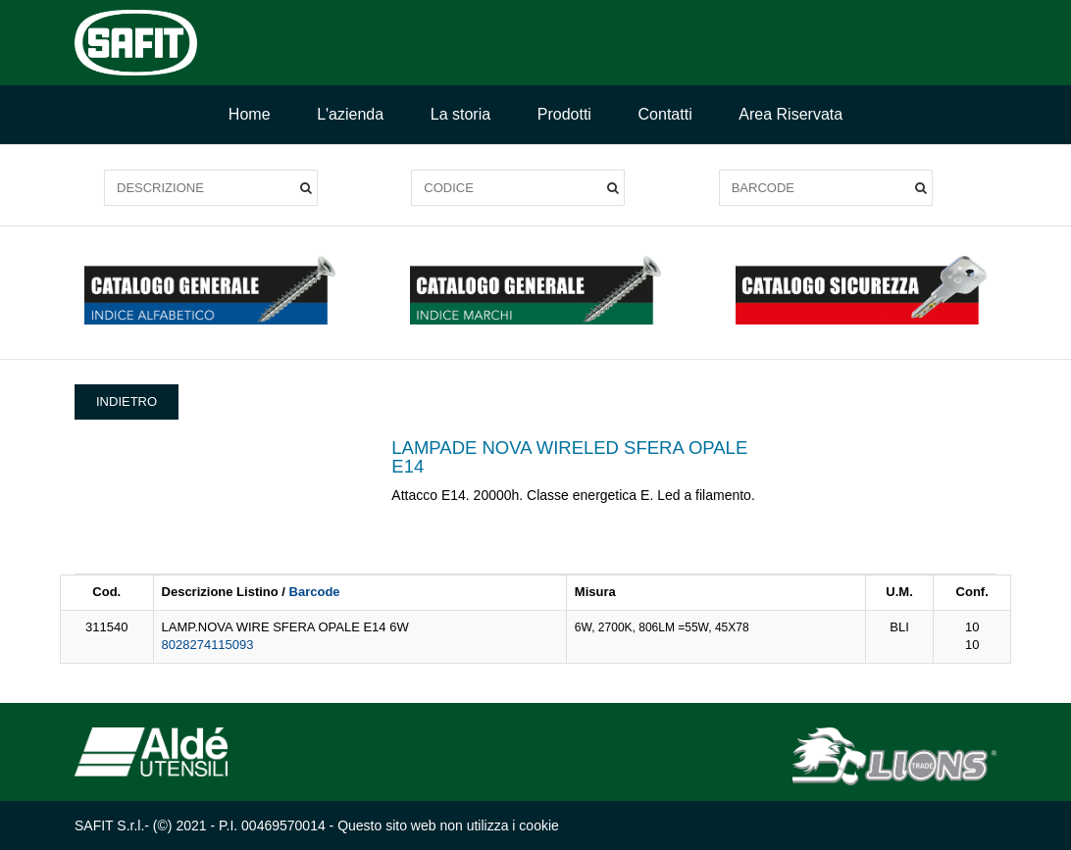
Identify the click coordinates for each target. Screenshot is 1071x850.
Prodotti (564, 114)
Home (250, 114)
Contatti (665, 114)
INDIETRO (126, 401)
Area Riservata (790, 114)
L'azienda (350, 114)
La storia (460, 114)
